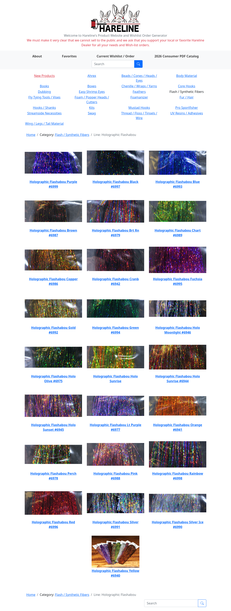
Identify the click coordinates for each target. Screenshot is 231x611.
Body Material (186, 76)
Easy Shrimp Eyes (92, 91)
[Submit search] (138, 64)
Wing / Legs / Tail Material (44, 123)
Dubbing (44, 91)
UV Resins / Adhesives (186, 113)
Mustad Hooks (139, 107)
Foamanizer (139, 97)
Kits (91, 107)
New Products (44, 76)
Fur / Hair (187, 97)
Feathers (139, 91)
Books (44, 86)
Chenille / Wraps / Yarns (139, 86)
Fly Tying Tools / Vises (44, 97)
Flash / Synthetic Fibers (72, 135)
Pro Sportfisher (186, 107)
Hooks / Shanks (44, 107)
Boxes (91, 86)
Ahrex (91, 76)
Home (30, 135)
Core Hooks (186, 86)
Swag (92, 113)
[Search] (113, 64)
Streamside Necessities (44, 113)
